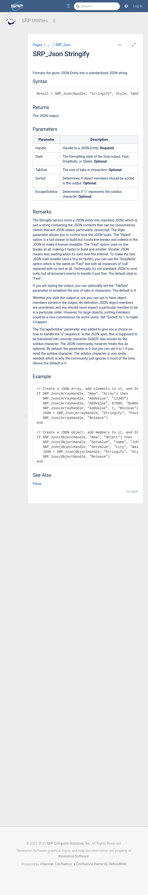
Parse (37, 484)
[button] (126, 6)
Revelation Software (74, 856)
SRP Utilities (35, 21)
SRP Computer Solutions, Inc (68, 843)
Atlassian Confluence (56, 864)
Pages (37, 45)
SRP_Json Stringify (61, 54)
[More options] (119, 44)
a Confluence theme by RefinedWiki (99, 864)
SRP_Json (63, 45)
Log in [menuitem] (137, 6)
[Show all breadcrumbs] (48, 45)
